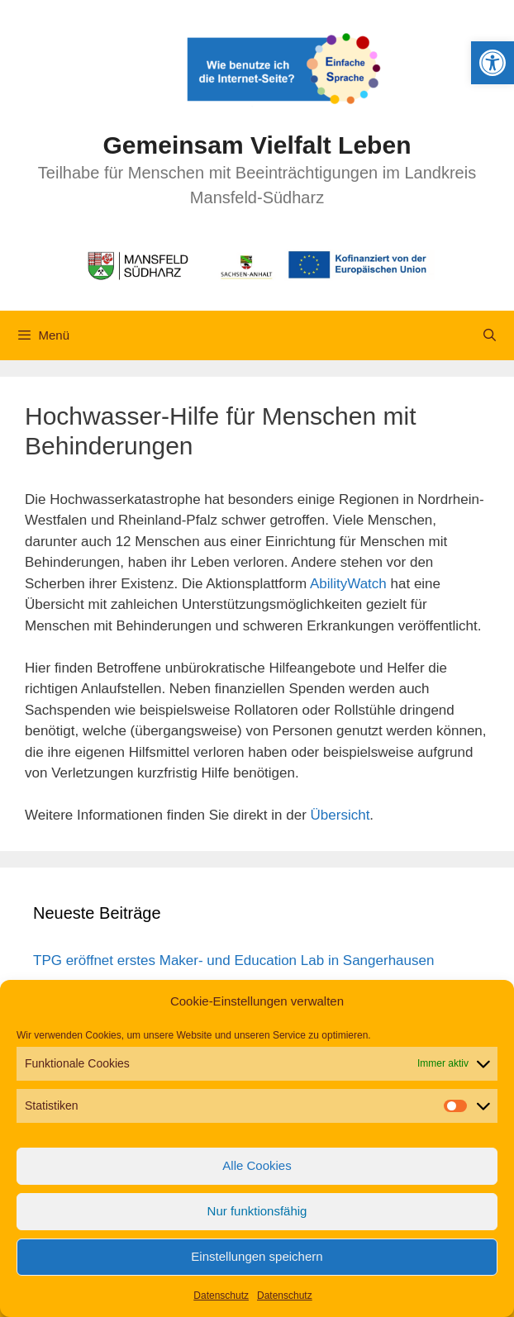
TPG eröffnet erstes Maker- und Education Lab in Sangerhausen (233, 960)
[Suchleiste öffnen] (489, 335)
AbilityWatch (348, 584)
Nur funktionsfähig (257, 1211)
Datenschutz (221, 1295)
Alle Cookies (256, 1165)
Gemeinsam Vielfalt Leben (257, 145)
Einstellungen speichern (256, 1256)
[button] (492, 62)
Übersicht (340, 815)
